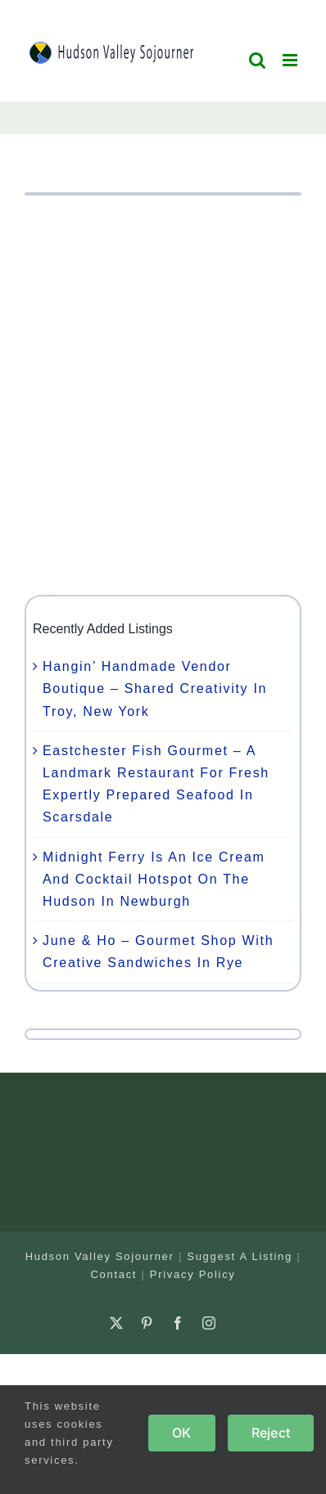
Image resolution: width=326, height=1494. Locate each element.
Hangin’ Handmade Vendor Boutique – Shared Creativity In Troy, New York (155, 688)
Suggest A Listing (239, 1256)
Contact (113, 1274)
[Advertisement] (163, 395)
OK (181, 1432)
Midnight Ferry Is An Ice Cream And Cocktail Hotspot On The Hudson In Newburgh (154, 879)
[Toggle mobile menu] (292, 60)
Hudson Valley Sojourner (99, 1256)
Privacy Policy (193, 1274)
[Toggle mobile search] (258, 60)
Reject (270, 1432)
